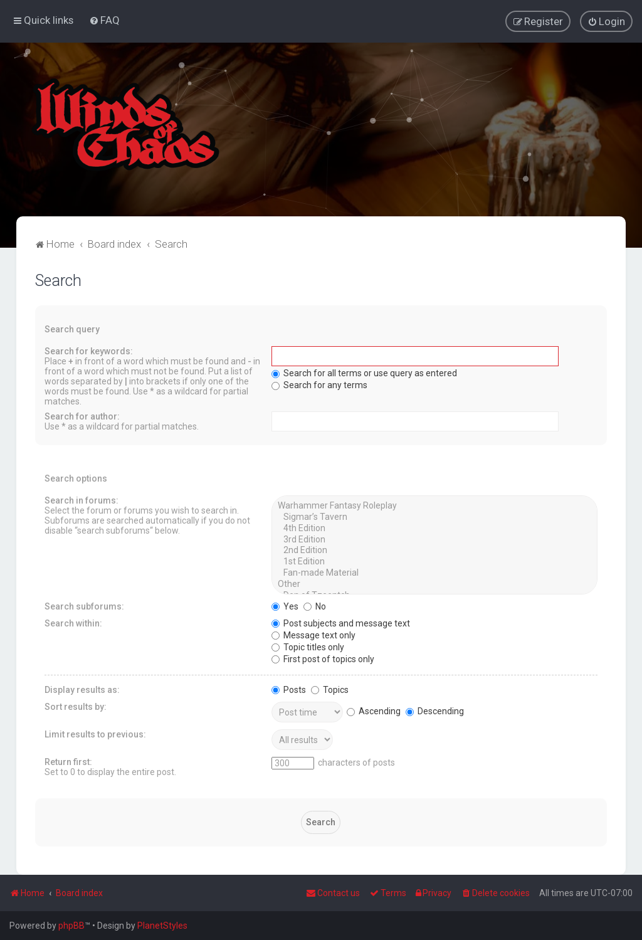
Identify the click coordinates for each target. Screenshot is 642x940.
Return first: (68, 761)
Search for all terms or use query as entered (364, 372)
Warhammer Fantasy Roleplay (434, 504)
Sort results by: (76, 705)
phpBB (71, 926)
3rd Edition (434, 538)
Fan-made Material (434, 572)
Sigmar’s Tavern (434, 516)
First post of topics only (322, 658)
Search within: (73, 622)
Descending (435, 710)
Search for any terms (319, 384)
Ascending (374, 710)
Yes (284, 605)
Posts (288, 689)
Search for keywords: (89, 350)
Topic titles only (307, 646)
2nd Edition (434, 550)
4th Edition (434, 527)
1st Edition (434, 560)
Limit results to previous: (95, 733)
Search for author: (82, 415)
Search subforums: (84, 605)
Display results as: (82, 689)
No (314, 605)
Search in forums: (81, 499)
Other (434, 583)
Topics (330, 689)
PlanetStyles (162, 926)
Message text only (313, 634)
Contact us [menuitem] (333, 893)
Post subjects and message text (340, 622)
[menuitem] (104, 20)
